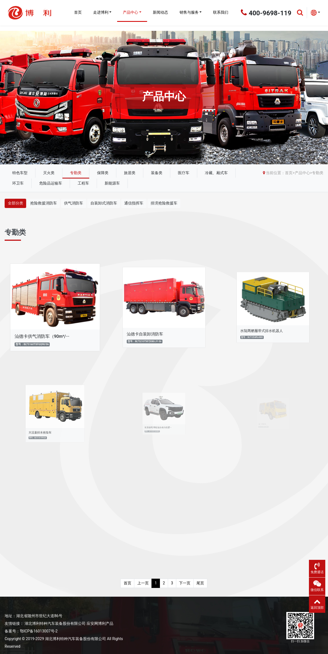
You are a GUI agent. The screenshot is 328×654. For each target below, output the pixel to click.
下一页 (184, 583)
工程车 (83, 183)
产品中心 (130, 12)
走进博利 (100, 12)
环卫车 (18, 183)
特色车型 (20, 173)
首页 (78, 12)
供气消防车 (73, 203)
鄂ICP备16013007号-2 (38, 631)
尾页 (200, 583)
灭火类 (48, 173)
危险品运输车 (50, 183)
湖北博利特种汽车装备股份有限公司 (55, 623)
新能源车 (112, 183)
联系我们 (220, 12)
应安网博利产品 (100, 623)
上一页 (143, 583)
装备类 (156, 173)
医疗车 (183, 173)
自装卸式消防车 (103, 203)
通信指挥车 (133, 203)
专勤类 (75, 173)
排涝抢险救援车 (164, 203)
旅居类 (129, 173)
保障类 (102, 173)
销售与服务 (189, 12)
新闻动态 (160, 12)
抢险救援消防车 (43, 203)
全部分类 (15, 203)
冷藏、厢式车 (216, 173)
